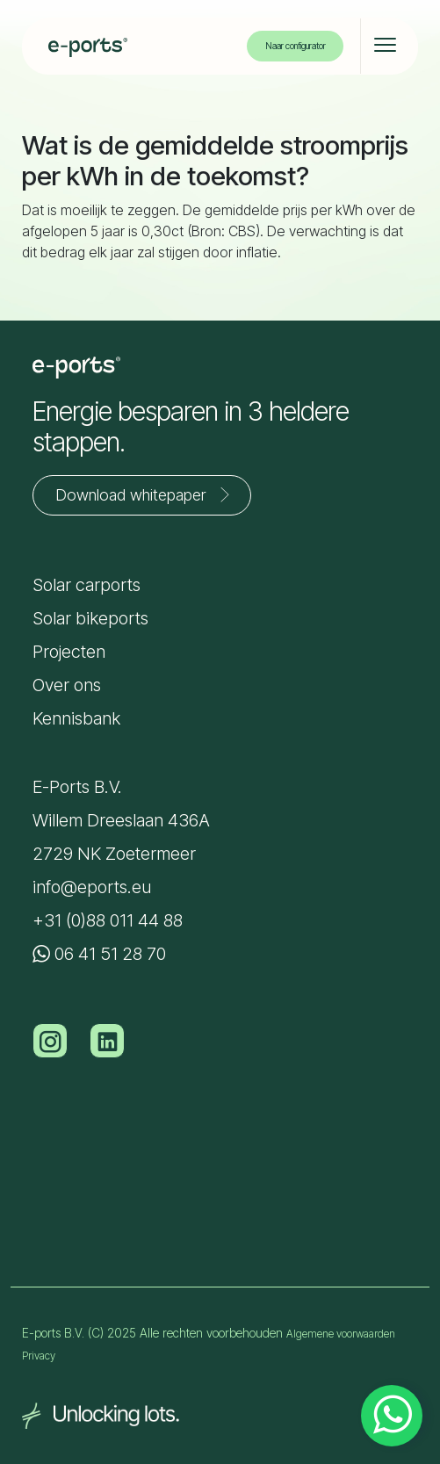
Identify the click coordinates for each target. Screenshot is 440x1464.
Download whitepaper (146, 494)
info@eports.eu (91, 887)
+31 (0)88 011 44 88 (107, 920)
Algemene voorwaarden (340, 1333)
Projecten (68, 651)
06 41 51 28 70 (99, 953)
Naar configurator (295, 45)
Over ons (66, 685)
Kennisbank (76, 718)
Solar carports (86, 584)
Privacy (38, 1355)
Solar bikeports (90, 618)
